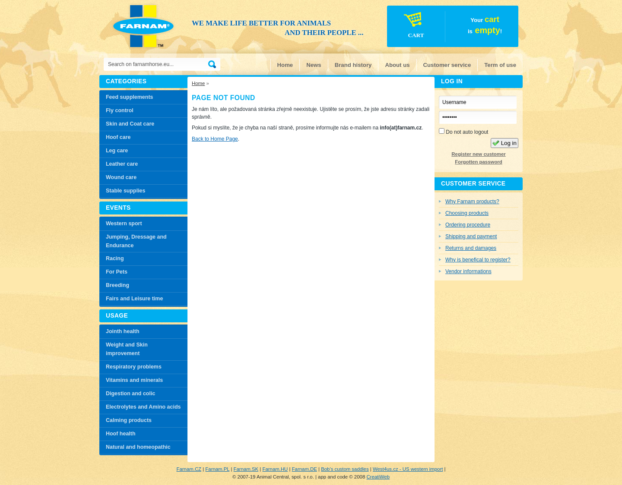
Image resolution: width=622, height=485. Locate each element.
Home (285, 65)
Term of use (500, 65)
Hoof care (118, 137)
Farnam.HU (275, 469)
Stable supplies (125, 191)
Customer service (447, 65)
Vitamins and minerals (134, 380)
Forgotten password (478, 161)
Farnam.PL (217, 469)
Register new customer (478, 154)
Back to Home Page (215, 139)
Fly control (119, 110)
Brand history (353, 65)
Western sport (124, 223)
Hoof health (121, 434)
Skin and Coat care (130, 124)
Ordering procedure (467, 225)
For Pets (116, 272)
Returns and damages (470, 248)
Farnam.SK (246, 469)
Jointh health (123, 331)
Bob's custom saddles (344, 469)
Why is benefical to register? (478, 260)
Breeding (117, 285)
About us (397, 65)
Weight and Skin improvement (127, 349)
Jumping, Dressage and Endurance (136, 241)
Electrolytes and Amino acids (143, 407)
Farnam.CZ (188, 469)
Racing (115, 258)
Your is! (445, 28)
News (313, 65)
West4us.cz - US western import (408, 469)
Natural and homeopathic (138, 447)
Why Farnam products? (472, 201)
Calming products (129, 420)
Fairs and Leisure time (134, 299)
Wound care (121, 177)
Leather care (122, 164)
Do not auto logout (463, 131)
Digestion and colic (130, 394)
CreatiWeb (378, 476)
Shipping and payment (471, 236)
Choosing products (467, 213)
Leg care (117, 151)
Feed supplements (129, 97)
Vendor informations (468, 271)
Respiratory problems (134, 367)
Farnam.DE (304, 469)
